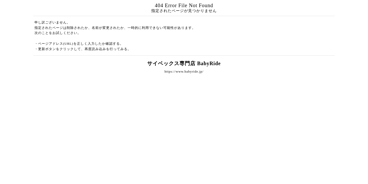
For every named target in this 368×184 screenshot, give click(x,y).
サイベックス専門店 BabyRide (184, 63)
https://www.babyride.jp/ (184, 71)
